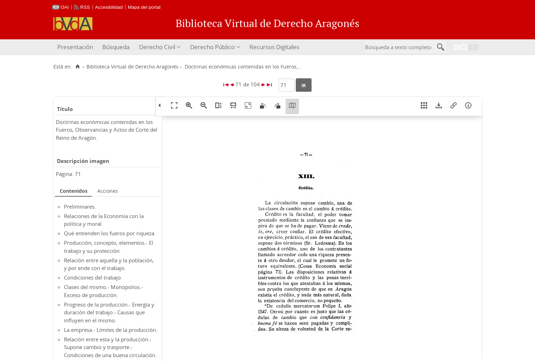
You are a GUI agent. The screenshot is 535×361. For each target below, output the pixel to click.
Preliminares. (80, 206)
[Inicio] (78, 66)
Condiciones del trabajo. (93, 277)
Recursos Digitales (274, 47)
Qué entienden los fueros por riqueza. (110, 233)
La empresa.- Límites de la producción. (110, 329)
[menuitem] (76, 47)
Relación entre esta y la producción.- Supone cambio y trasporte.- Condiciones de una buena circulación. (110, 347)
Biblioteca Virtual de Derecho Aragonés (132, 67)
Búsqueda (116, 47)
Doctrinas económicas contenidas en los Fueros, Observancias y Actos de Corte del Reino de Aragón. (106, 129)
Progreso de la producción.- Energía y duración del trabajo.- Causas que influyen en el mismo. (109, 312)
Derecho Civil (157, 47)
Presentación (75, 47)
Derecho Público (212, 47)
